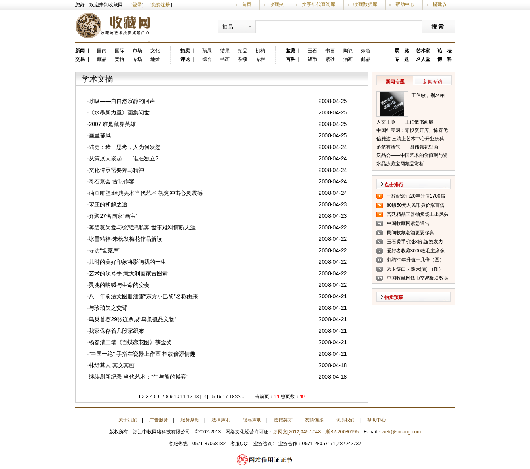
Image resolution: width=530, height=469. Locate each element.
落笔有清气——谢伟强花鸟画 (407, 147)
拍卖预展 (393, 297)
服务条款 (189, 420)
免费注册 (160, 5)
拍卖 (185, 50)
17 (224, 396)
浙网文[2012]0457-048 (297, 432)
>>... (239, 396)
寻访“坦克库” (104, 250)
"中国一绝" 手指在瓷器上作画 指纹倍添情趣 (142, 354)
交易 (80, 59)
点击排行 (393, 184)
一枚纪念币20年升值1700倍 (416, 196)
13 (195, 396)
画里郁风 (100, 135)
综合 (207, 59)
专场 (137, 59)
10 (176, 396)
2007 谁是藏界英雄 (112, 124)
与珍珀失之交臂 (108, 308)
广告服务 (158, 420)
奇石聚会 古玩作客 (112, 181)
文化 (155, 50)
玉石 (312, 50)
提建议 (440, 4)
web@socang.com (401, 432)
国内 (101, 50)
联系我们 (345, 420)
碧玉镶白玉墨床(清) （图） (415, 269)
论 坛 (444, 50)
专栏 (260, 59)
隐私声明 (252, 420)
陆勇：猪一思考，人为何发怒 (125, 147)
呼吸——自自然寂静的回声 (122, 101)
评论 (185, 59)
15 (212, 396)
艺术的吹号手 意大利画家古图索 (128, 273)
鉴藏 (290, 50)
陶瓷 (348, 50)
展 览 (402, 50)
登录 (137, 5)
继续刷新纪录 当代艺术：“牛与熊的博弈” (138, 377)
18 (231, 396)
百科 (290, 59)
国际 (119, 50)
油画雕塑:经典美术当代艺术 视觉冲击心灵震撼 (146, 193)
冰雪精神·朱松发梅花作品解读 (125, 239)
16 (218, 396)
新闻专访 (432, 81)
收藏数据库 (365, 4)
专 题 (402, 59)
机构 (260, 50)
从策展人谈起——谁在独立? (123, 158)
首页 (246, 4)
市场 (137, 50)
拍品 (242, 50)
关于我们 (127, 420)
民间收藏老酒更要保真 (410, 232)
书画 (225, 59)
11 (182, 396)
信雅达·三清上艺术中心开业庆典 (410, 138)
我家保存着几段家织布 (116, 331)
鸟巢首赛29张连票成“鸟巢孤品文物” (132, 319)
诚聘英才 (283, 420)
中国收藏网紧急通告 (408, 223)
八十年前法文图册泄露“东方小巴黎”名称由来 (143, 296)
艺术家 (423, 50)
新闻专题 (395, 81)
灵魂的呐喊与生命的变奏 (119, 285)
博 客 (444, 59)
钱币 (312, 59)
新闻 (80, 50)
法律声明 (220, 420)
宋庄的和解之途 (108, 204)
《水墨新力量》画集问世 (119, 112)
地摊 (155, 59)
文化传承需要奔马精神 (116, 170)
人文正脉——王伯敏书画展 (404, 122)
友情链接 (314, 420)
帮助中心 (404, 4)
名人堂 (423, 59)
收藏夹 (277, 4)
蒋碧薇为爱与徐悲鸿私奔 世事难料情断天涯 (142, 227)
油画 (348, 59)
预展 (207, 50)
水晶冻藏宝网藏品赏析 (400, 163)
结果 (225, 50)
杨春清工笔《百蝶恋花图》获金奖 (130, 342)
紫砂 (330, 59)
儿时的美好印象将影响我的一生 (127, 262)
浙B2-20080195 (342, 432)
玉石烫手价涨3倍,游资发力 (415, 241)
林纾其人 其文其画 (112, 365)
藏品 (101, 59)
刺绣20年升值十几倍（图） (415, 260)
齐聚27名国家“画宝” (113, 216)
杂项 (242, 59)
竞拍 (119, 59)
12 (189, 396)
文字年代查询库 (318, 4)
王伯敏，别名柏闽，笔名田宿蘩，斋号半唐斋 (430, 96)
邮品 (365, 59)
